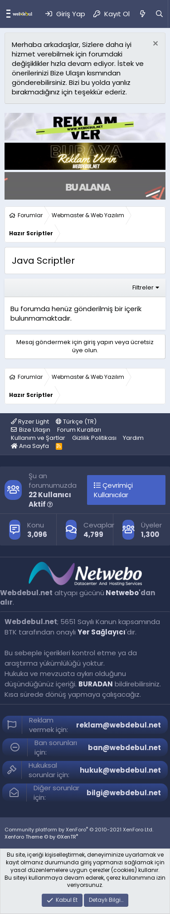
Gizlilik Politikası (94, 438)
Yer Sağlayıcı (102, 632)
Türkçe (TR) (76, 421)
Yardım (133, 438)
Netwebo (122, 592)
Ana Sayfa (30, 446)
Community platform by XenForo (79, 829)
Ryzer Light (30, 421)
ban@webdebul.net (124, 747)
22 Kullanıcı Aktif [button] (50, 499)
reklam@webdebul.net (118, 725)
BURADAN (95, 684)
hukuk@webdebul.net (120, 770)
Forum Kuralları (79, 429)
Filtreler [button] (143, 287)
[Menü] (6, 14)
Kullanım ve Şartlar (38, 438)
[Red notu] (154, 44)
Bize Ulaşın (34, 429)
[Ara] (159, 14)
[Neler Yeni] (142, 14)
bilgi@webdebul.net (124, 792)
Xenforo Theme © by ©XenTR (41, 836)
